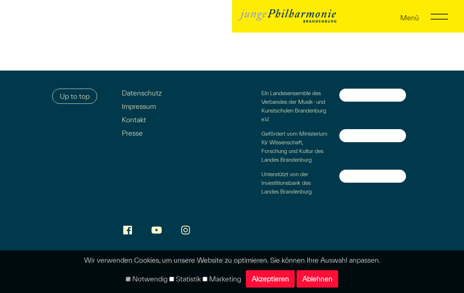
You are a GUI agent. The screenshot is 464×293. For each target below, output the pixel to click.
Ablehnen (317, 279)
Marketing (222, 279)
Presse (132, 133)
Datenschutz (142, 93)
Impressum (139, 106)
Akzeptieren (270, 279)
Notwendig (146, 279)
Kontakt (134, 120)
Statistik (185, 279)
